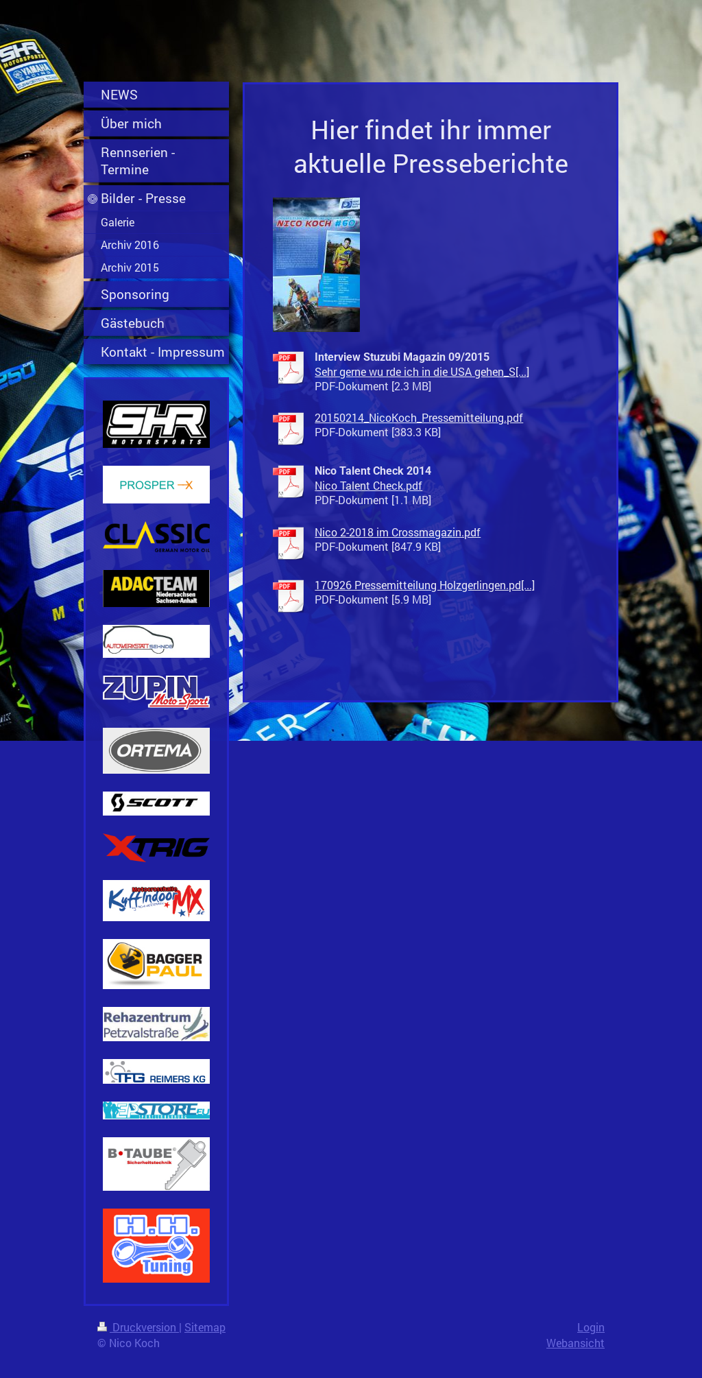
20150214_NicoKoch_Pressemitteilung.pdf (419, 417)
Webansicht (575, 1342)
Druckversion (138, 1327)
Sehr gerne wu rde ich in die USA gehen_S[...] (422, 371)
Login (591, 1327)
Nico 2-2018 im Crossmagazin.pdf (398, 532)
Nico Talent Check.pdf (368, 485)
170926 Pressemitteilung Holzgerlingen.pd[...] (425, 585)
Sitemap (205, 1327)
